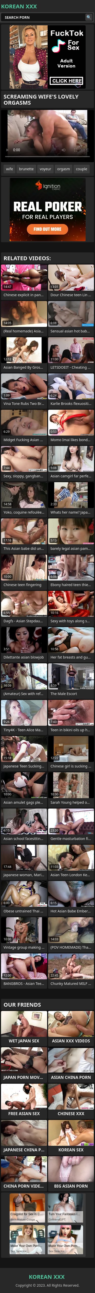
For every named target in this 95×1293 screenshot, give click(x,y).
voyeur (45, 168)
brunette (26, 168)
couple (81, 168)
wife (9, 168)
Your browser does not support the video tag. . (47, 136)
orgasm (63, 168)
